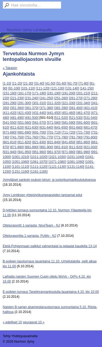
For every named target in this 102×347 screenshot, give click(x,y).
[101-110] (28, 88)
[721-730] (83, 132)
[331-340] (83, 103)
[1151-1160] (20, 172)
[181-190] (54, 93)
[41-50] (50, 83)
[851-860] (83, 142)
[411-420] (10, 113)
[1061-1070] (39, 162)
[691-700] (39, 132)
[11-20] (17, 83)
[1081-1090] (75, 162)
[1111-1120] (39, 167)
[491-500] (32, 118)
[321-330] (68, 103)
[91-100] (14, 88)
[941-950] (24, 152)
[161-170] (24, 93)
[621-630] (32, 127)
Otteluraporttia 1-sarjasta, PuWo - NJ (29, 236)
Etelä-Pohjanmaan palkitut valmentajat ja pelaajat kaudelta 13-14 (50, 246)
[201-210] (83, 93)
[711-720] (68, 132)
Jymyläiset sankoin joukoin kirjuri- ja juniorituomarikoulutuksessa (49, 180)
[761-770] (46, 137)
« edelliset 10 (12, 322)
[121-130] (57, 88)
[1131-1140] (75, 167)
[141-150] (87, 88)
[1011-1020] (39, 157)
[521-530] (76, 118)
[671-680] (10, 132)
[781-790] (76, 137)
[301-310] (39, 103)
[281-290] (10, 103)
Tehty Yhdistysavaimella (20, 336)
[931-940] (10, 152)
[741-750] (17, 137)
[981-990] (83, 152)
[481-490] (17, 118)
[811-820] (24, 142)
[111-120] (43, 88)
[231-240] (32, 98)
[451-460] (68, 113)
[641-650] (61, 127)
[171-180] (39, 93)
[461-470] (83, 113)
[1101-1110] (20, 167)
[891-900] (46, 147)
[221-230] (17, 98)
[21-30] (28, 83)
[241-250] (46, 98)
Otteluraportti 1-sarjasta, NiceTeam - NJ (31, 225)
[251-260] (61, 98)
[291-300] (24, 103)
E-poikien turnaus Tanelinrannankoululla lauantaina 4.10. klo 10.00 (51, 292)
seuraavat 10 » (33, 322)
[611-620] (17, 127)
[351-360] (17, 108)
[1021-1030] (57, 157)
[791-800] (90, 137)
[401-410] (90, 108)
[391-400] (76, 108)
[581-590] (68, 123)
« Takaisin (10, 68)
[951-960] (39, 152)
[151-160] (10, 93)
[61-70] (72, 83)
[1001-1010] (20, 157)
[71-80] (83, 83)
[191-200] (68, 93)
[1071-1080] (57, 162)
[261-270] (76, 98)
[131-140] (72, 88)
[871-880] (17, 147)
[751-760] (32, 137)
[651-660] (76, 127)
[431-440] (39, 113)
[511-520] (61, 118)
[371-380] (46, 108)
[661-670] (90, 127)
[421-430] (24, 113)
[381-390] (61, 108)
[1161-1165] (39, 172)
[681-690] (24, 132)
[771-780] (61, 137)
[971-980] (68, 152)
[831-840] (54, 142)
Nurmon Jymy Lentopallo (29, 29)
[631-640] (46, 127)
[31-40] (39, 83)
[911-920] (76, 147)
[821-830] (39, 142)
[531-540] (90, 118)
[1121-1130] (57, 167)
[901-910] (61, 147)
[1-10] (7, 83)
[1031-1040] (75, 157)
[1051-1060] (20, 162)
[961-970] (54, 152)
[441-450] (54, 113)
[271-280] (90, 98)
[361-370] (32, 108)
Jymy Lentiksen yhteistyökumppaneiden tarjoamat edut (42, 195)
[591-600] (83, 123)
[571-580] (54, 123)
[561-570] (39, 123)
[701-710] (54, 132)
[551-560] (24, 123)
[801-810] (10, 142)
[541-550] (10, 123)
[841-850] (68, 142)
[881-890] (32, 147)
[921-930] (90, 147)
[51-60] (61, 83)
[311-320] (54, 103)
